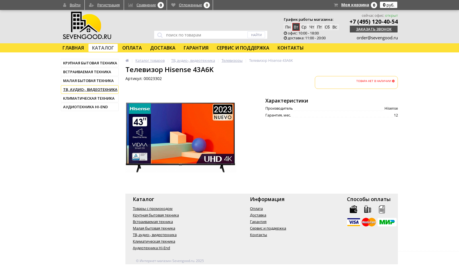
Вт (296, 27)
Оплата (132, 48)
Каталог (103, 48)
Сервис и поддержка (243, 48)
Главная (73, 48)
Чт (311, 27)
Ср (304, 27)
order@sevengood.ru (377, 37)
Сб (327, 27)
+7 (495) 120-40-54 (374, 21)
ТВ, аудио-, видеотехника (90, 89)
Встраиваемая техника (87, 71)
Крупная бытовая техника (90, 63)
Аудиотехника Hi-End (85, 106)
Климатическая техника (89, 98)
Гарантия (196, 48)
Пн (288, 27)
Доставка (162, 48)
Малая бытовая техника (88, 80)
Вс (334, 27)
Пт (319, 27)
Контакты (291, 48)
